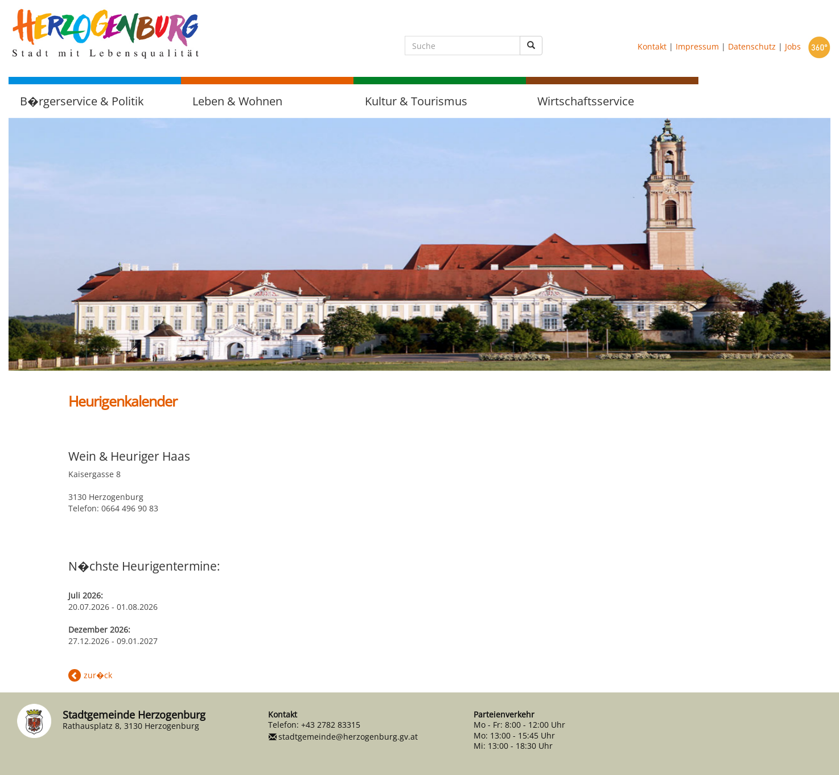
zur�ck (98, 675)
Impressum (697, 46)
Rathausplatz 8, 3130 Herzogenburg (131, 725)
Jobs (793, 46)
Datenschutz (752, 46)
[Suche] (462, 45)
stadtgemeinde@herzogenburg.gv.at (348, 736)
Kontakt (652, 46)
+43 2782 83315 (330, 724)
